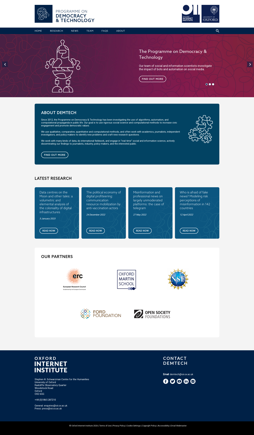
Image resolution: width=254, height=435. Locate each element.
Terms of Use (105, 426)
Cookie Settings (134, 426)
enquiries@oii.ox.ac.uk (55, 405)
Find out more (152, 78)
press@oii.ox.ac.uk (52, 408)
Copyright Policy (149, 426)
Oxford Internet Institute (82, 426)
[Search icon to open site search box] (217, 30)
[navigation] (4, 63)
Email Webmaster (179, 426)
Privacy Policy (119, 426)
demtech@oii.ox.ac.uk (181, 374)
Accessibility (163, 426)
